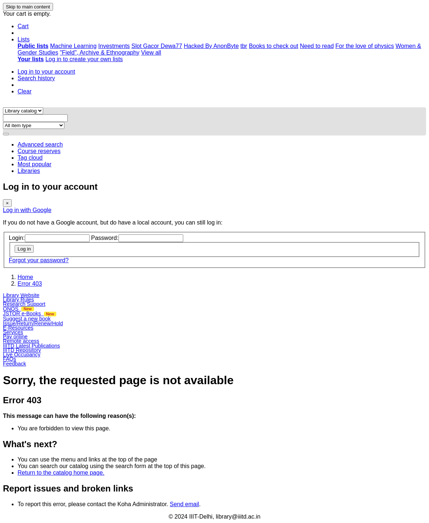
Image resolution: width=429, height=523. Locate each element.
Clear (24, 91)
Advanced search (40, 144)
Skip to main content (28, 7)
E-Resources (18, 328)
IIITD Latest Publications (31, 346)
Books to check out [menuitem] (273, 46)
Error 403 (30, 284)
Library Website (21, 295)
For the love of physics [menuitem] (364, 46)
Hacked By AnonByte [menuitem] (211, 46)
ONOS (18, 309)
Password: (104, 238)
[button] (23, 26)
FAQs (9, 359)
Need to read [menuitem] (317, 46)
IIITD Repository (22, 350)
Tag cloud (30, 158)
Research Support (24, 304)
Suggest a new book (26, 319)
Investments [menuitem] (114, 46)
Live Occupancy (21, 354)
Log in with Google (27, 210)
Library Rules (18, 300)
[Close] (7, 203)
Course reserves (39, 151)
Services (13, 332)
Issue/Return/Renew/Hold (33, 323)
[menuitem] (33, 46)
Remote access (21, 341)
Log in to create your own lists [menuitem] (84, 59)
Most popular (35, 164)
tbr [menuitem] (243, 46)
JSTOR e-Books (29, 313)
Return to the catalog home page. (61, 473)
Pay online (15, 337)
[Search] (6, 134)
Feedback (14, 364)
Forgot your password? (39, 260)
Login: (17, 238)
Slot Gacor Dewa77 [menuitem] (156, 46)
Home (25, 277)
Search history (36, 78)
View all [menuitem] (151, 52)
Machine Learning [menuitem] (73, 46)
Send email (184, 504)
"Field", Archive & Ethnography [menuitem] (100, 52)
